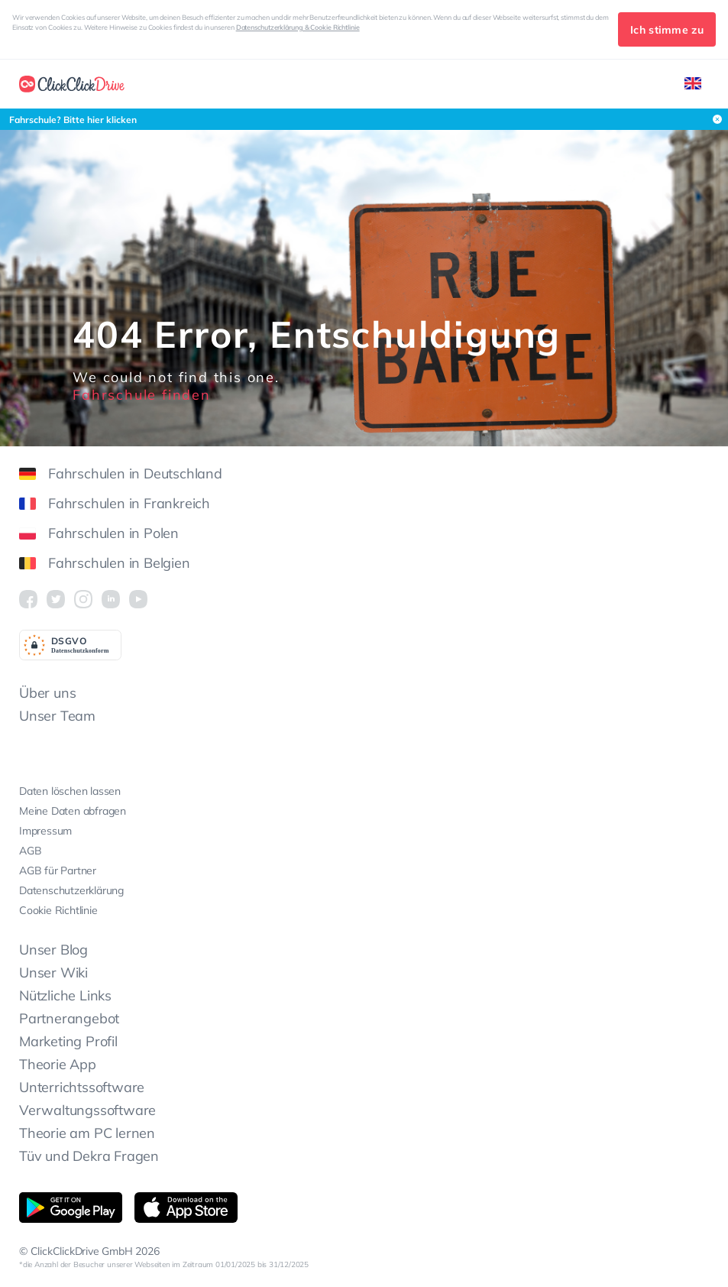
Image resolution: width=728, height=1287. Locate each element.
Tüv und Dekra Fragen (89, 1156)
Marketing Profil (68, 1041)
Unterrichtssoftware (81, 1087)
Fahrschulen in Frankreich (114, 503)
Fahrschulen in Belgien (104, 563)
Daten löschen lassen (70, 791)
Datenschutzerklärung (71, 890)
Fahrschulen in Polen (99, 533)
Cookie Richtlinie (58, 910)
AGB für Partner (57, 870)
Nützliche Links (65, 995)
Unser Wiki (53, 972)
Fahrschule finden (142, 395)
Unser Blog (53, 949)
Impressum (45, 831)
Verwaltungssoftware (87, 1110)
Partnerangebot (69, 1018)
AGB (30, 850)
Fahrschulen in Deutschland (120, 473)
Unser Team (57, 716)
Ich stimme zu (667, 30)
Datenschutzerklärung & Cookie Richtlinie (298, 27)
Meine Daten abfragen (72, 811)
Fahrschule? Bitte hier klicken (73, 119)
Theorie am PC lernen (87, 1133)
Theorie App (57, 1064)
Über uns (47, 693)
